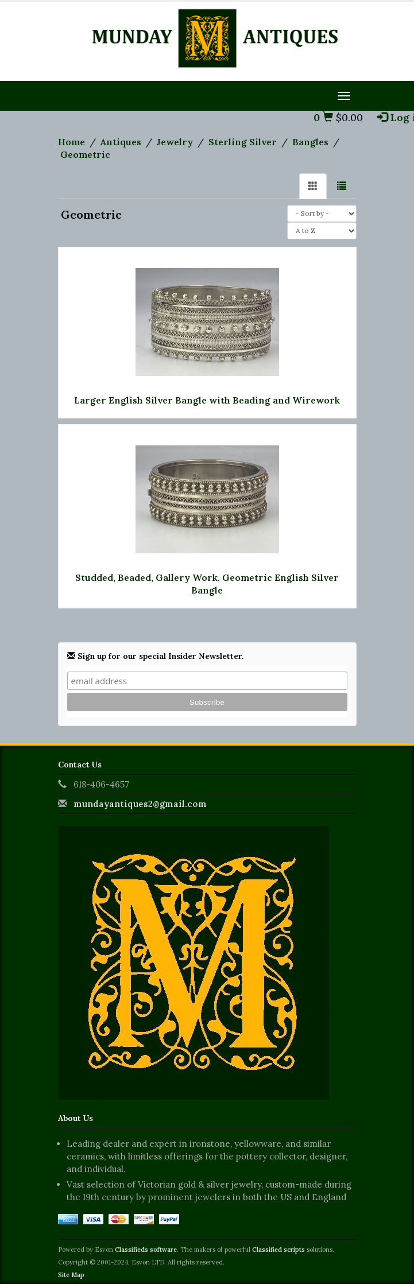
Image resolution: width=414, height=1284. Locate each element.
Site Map (71, 1275)
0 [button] (323, 117)
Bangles (310, 142)
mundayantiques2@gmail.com (140, 803)
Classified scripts (278, 1250)
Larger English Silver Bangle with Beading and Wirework (207, 400)
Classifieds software (146, 1250)
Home (71, 142)
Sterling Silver (242, 142)
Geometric (85, 154)
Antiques (120, 142)
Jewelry (175, 142)
